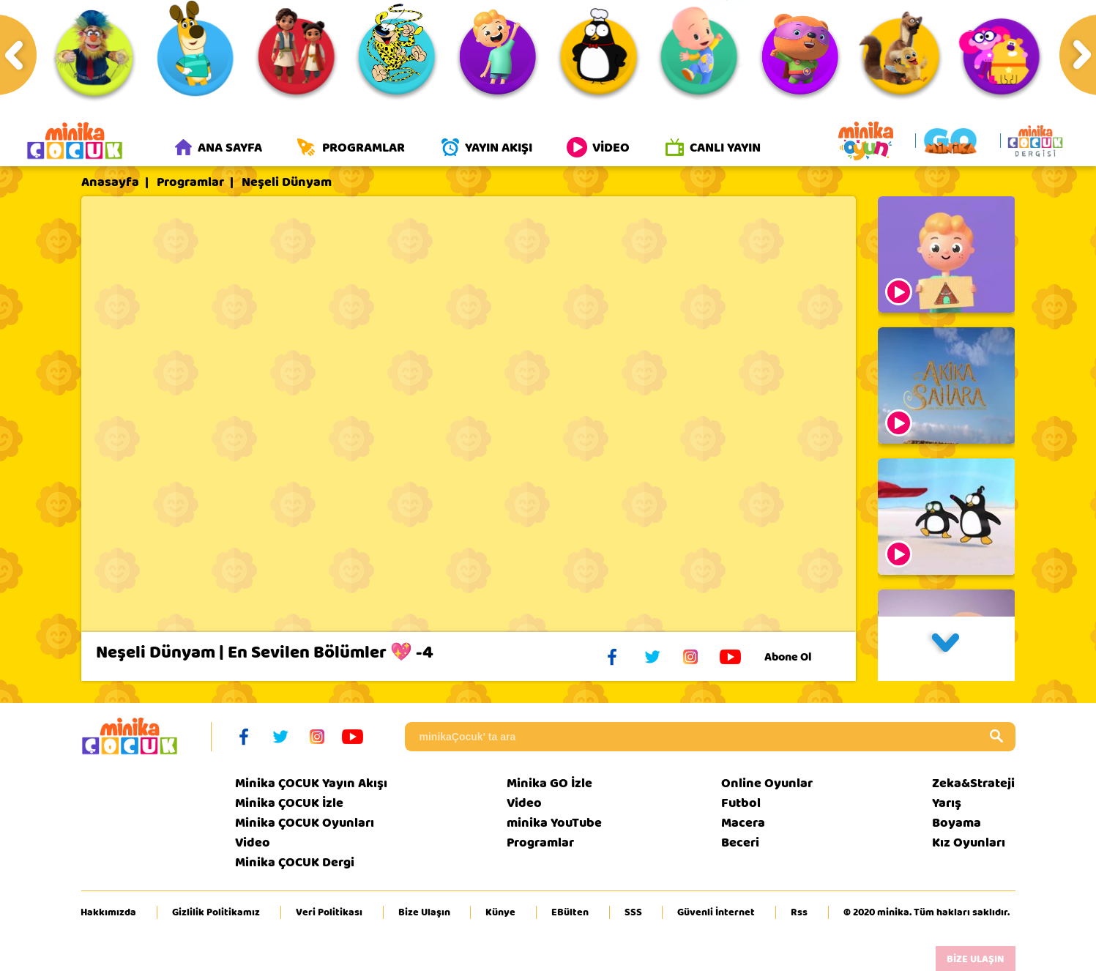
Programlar (190, 182)
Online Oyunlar (767, 783)
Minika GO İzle (549, 783)
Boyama (956, 823)
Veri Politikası (329, 912)
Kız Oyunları (968, 842)
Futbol (741, 803)
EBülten (570, 912)
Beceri (740, 842)
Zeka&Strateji (973, 783)
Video (252, 842)
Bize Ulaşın (424, 912)
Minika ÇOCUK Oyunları (304, 823)
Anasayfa (110, 182)
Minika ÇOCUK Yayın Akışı (311, 783)
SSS (633, 912)
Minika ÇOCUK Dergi (294, 862)
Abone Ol (799, 657)
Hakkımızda (108, 912)
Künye (500, 912)
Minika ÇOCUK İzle (289, 803)
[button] (946, 649)
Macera (743, 823)
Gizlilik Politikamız (216, 912)
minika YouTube (554, 823)
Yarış (946, 803)
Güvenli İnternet (716, 912)
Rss (799, 912)
